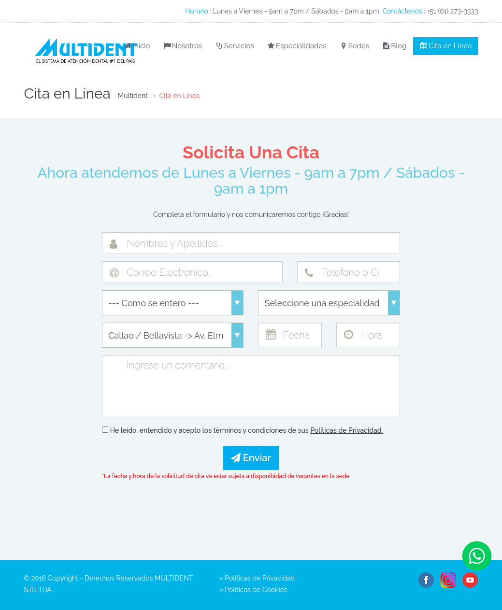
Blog (394, 46)
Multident (133, 95)
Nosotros (182, 46)
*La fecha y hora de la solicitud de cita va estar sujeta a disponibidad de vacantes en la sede (225, 476)
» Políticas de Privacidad (257, 578)
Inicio (136, 46)
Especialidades (297, 46)
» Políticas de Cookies (253, 590)
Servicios (234, 46)
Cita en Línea (445, 46)
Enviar (251, 458)
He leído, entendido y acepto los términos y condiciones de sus (242, 430)
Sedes (354, 46)
